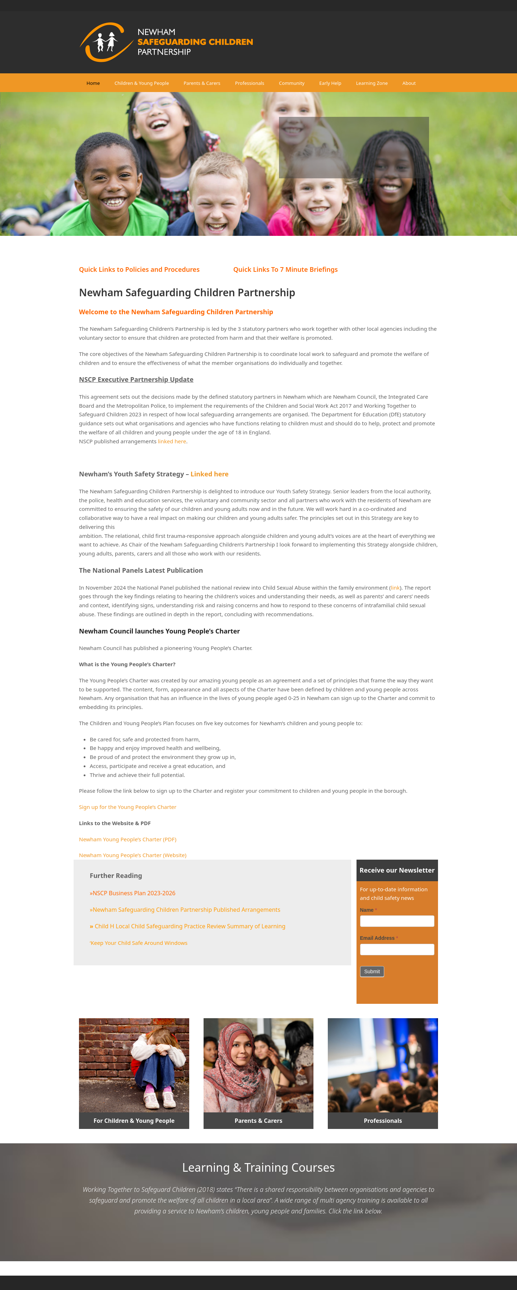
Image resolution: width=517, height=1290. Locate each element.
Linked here (210, 474)
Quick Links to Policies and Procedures (139, 269)
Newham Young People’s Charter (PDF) (127, 839)
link (395, 587)
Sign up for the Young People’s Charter (127, 806)
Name (368, 910)
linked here (172, 441)
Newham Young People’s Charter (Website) (132, 855)
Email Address (379, 938)
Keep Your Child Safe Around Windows (139, 942)
